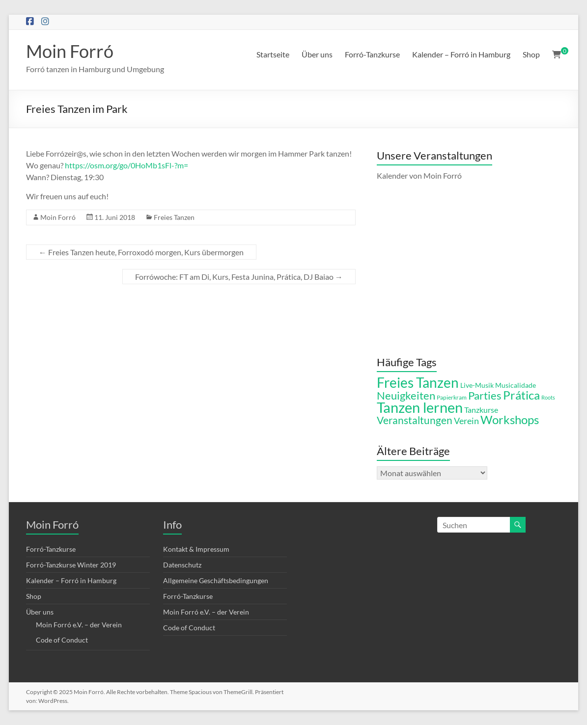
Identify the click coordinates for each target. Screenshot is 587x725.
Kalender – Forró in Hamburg (461, 54)
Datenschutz (182, 565)
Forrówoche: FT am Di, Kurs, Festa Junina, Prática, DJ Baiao (239, 276)
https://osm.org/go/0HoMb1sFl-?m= (126, 165)
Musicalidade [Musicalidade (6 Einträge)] (515, 385)
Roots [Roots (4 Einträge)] (548, 397)
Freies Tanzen (174, 217)
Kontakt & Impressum (196, 549)
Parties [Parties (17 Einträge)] (485, 395)
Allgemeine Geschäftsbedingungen (215, 580)
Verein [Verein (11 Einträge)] (466, 420)
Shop (531, 54)
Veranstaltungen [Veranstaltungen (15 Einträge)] (414, 420)
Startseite (272, 54)
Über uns (317, 54)
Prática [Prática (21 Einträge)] (521, 395)
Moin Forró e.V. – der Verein (79, 624)
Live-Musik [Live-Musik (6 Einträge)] (477, 385)
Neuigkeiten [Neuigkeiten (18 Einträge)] (406, 395)
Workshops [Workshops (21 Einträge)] (509, 420)
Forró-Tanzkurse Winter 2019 (71, 565)
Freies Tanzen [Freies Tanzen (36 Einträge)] (418, 382)
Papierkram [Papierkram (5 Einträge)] (452, 397)
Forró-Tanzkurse (372, 54)
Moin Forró (69, 51)
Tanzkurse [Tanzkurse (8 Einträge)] (481, 409)
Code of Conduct (62, 640)
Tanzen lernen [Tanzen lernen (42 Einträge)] (420, 407)
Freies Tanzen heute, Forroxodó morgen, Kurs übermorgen (141, 252)
